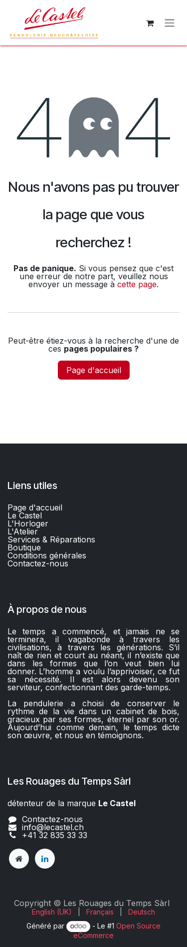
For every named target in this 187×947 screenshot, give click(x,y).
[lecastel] (19, 859)
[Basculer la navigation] (170, 22)
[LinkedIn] (45, 859)
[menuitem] (52, 912)
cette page (137, 284)
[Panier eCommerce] (150, 23)
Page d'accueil (93, 370)
